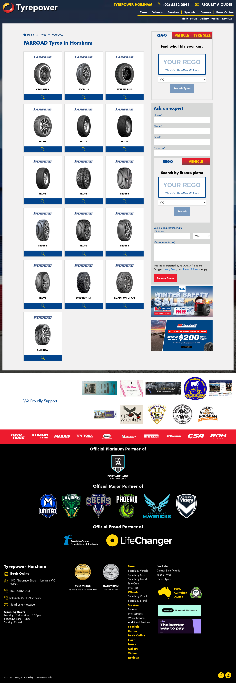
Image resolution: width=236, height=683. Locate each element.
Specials (189, 12)
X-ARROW (42, 350)
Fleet (185, 18)
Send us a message (22, 605)
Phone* (158, 126)
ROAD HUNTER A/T (124, 297)
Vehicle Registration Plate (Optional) (168, 229)
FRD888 (124, 245)
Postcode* (159, 148)
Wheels (157, 12)
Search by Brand (137, 579)
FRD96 (42, 297)
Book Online (225, 12)
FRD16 (83, 141)
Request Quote (165, 278)
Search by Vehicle (138, 570)
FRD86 (83, 193)
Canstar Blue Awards (168, 570)
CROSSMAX (42, 89)
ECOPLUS (84, 89)
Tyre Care (133, 583)
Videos (215, 18)
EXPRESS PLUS (124, 89)
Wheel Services (136, 618)
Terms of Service (191, 269)
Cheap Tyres (163, 579)
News (193, 18)
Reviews (227, 18)
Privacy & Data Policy (23, 677)
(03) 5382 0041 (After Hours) (25, 598)
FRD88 (83, 245)
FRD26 (124, 141)
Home (28, 34)
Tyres (143, 12)
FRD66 (42, 193)
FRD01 (42, 141)
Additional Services (139, 622)
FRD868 (42, 245)
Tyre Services (135, 613)
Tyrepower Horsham (130, 4)
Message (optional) (164, 242)
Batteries (132, 609)
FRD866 (124, 193)
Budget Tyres (164, 575)
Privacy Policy (169, 269)
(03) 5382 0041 (176, 4)
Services (173, 12)
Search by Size (136, 575)
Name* (158, 115)
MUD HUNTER (83, 297)
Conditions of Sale (43, 677)
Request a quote (213, 4)
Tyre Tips (133, 588)
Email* (157, 137)
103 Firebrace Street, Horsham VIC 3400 (33, 582)
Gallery (204, 18)
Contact (206, 12)
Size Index (162, 566)
